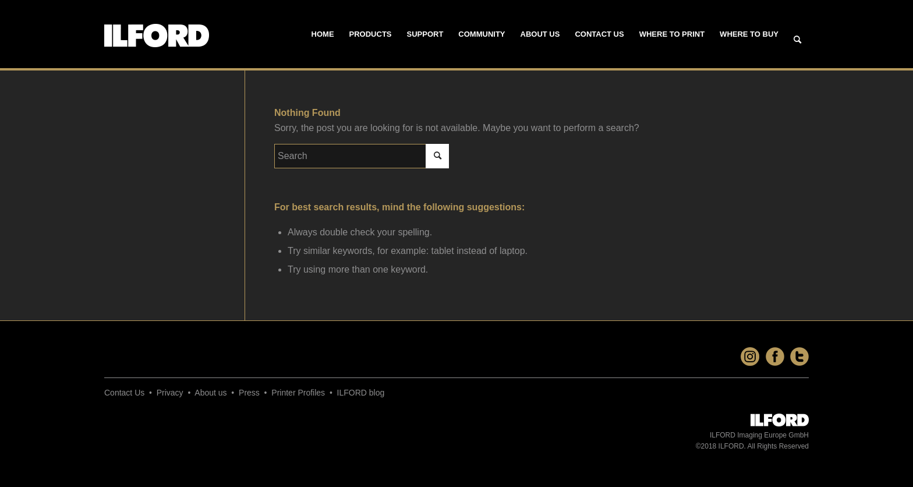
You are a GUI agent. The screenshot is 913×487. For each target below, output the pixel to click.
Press (249, 392)
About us (210, 392)
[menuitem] (323, 34)
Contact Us (124, 392)
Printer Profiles (298, 392)
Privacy (170, 392)
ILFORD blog (361, 392)
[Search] (797, 40)
